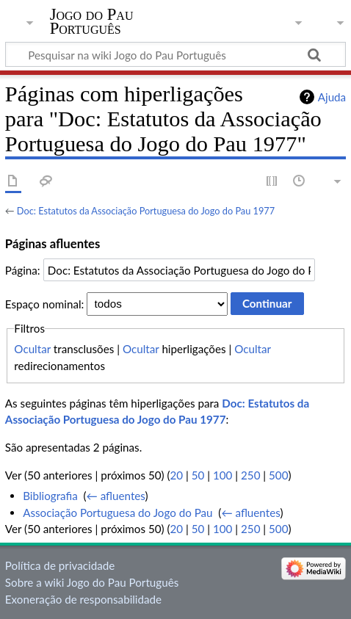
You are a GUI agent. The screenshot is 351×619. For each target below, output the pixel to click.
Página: (22, 270)
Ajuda (332, 97)
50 (198, 475)
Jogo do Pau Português (92, 21)
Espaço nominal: (44, 303)
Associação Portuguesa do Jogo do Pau (117, 512)
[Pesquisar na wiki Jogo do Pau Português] (175, 54)
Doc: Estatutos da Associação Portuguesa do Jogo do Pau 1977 (146, 211)
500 (278, 475)
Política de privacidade (60, 565)
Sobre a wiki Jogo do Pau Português (91, 582)
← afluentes (116, 495)
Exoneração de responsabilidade (83, 599)
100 (222, 475)
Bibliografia (50, 495)
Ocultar (32, 348)
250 (250, 475)
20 (177, 475)
